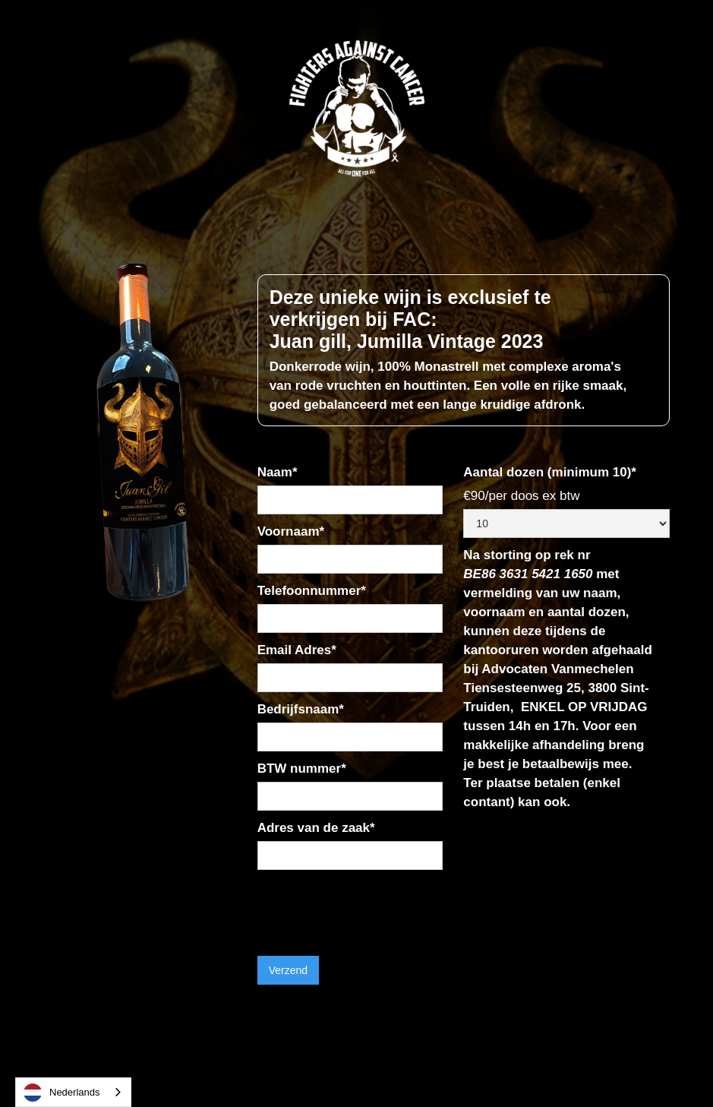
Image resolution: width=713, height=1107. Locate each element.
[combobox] (73, 1092)
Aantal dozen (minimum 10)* (549, 472)
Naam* (277, 472)
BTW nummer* (301, 768)
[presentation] (372, 907)
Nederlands (62, 1092)
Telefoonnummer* (311, 591)
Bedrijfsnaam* (300, 709)
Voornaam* (291, 531)
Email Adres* (296, 650)
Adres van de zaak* (316, 828)
